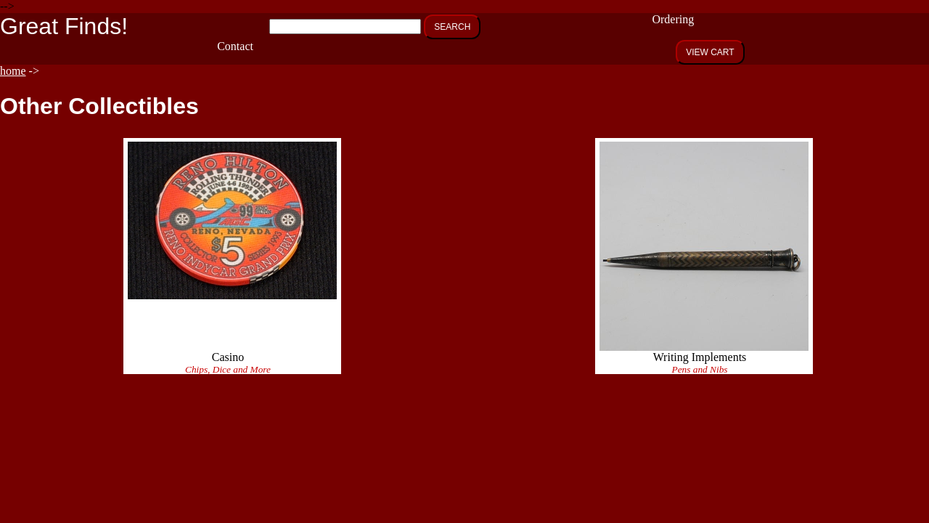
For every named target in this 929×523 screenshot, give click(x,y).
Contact (235, 46)
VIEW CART (710, 52)
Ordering (673, 19)
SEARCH (452, 27)
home (13, 71)
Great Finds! (64, 26)
